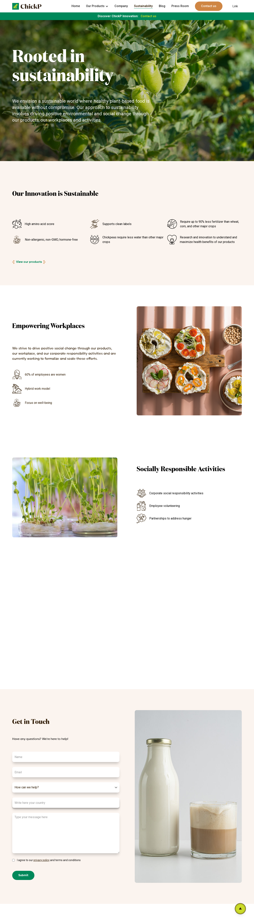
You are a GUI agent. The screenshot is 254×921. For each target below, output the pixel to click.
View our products (29, 262)
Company (121, 6)
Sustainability (143, 6)
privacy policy (41, 860)
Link (235, 6)
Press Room (180, 6)
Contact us (208, 6)
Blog (162, 6)
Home (75, 6)
